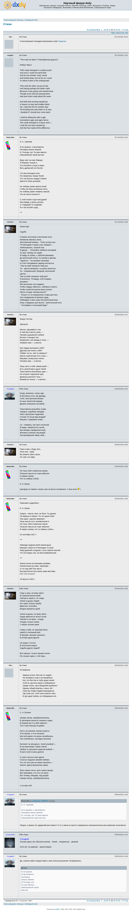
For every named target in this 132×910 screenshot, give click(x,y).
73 (122, 30)
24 (116, 30)
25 (119, 30)
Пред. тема (115, 33)
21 (109, 30)
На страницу (91, 30)
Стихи (7, 24)
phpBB (57, 909)
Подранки (62, 41)
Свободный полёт (31, 904)
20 (107, 30)
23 (114, 30)
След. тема (124, 33)
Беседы (20, 904)
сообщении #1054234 (39, 801)
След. (126, 30)
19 (104, 30)
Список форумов (10, 904)
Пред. (98, 30)
